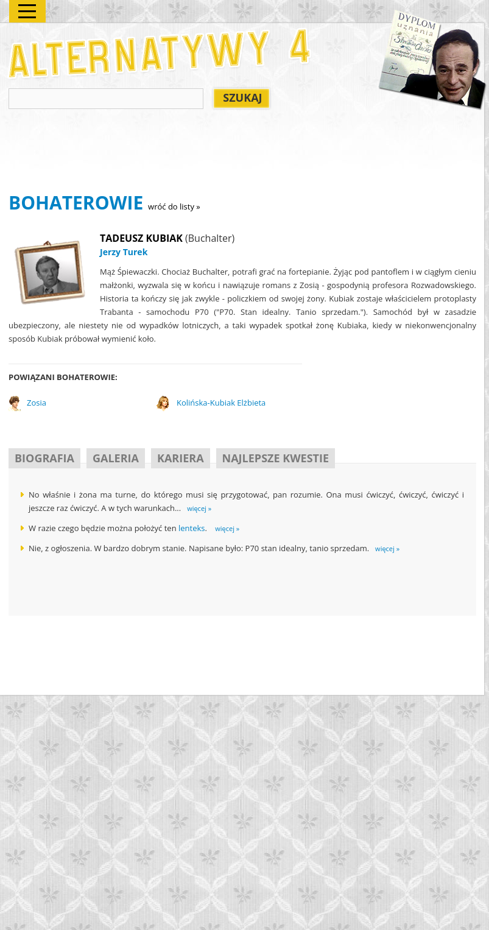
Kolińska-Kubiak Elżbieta (221, 402)
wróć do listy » (174, 206)
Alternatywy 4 (160, 53)
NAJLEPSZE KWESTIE (275, 458)
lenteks (191, 528)
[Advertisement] (230, 152)
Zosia (36, 402)
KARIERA (180, 458)
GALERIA (116, 458)
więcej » (199, 508)
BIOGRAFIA (44, 458)
